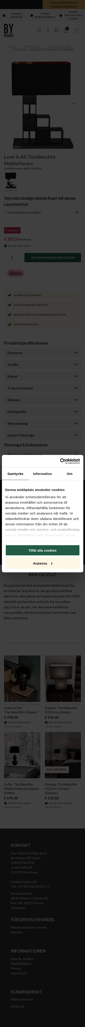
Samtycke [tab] (15, 474)
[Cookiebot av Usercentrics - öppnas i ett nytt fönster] (60, 461)
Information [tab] (42, 474)
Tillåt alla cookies (43, 550)
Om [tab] (70, 474)
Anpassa (43, 563)
